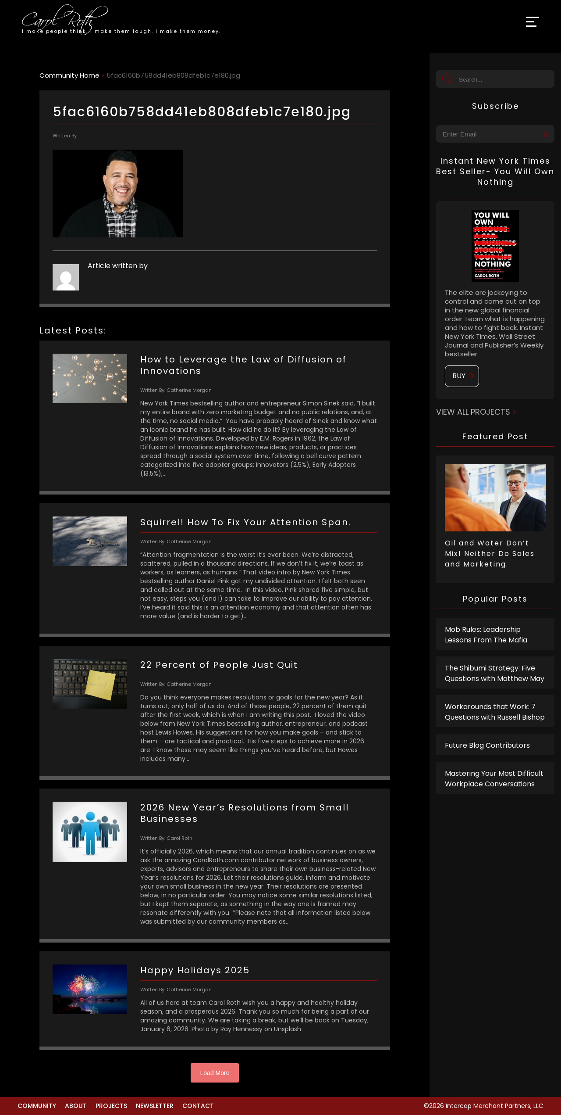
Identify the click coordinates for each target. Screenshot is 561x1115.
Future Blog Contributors (487, 745)
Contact (198, 1105)
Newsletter (155, 1105)
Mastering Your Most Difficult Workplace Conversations (494, 778)
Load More (215, 1072)
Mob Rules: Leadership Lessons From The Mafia (486, 634)
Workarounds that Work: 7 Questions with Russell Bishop (495, 712)
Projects (111, 1105)
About (76, 1105)
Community (37, 1105)
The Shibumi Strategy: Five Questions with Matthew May (494, 673)
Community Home (69, 75)
